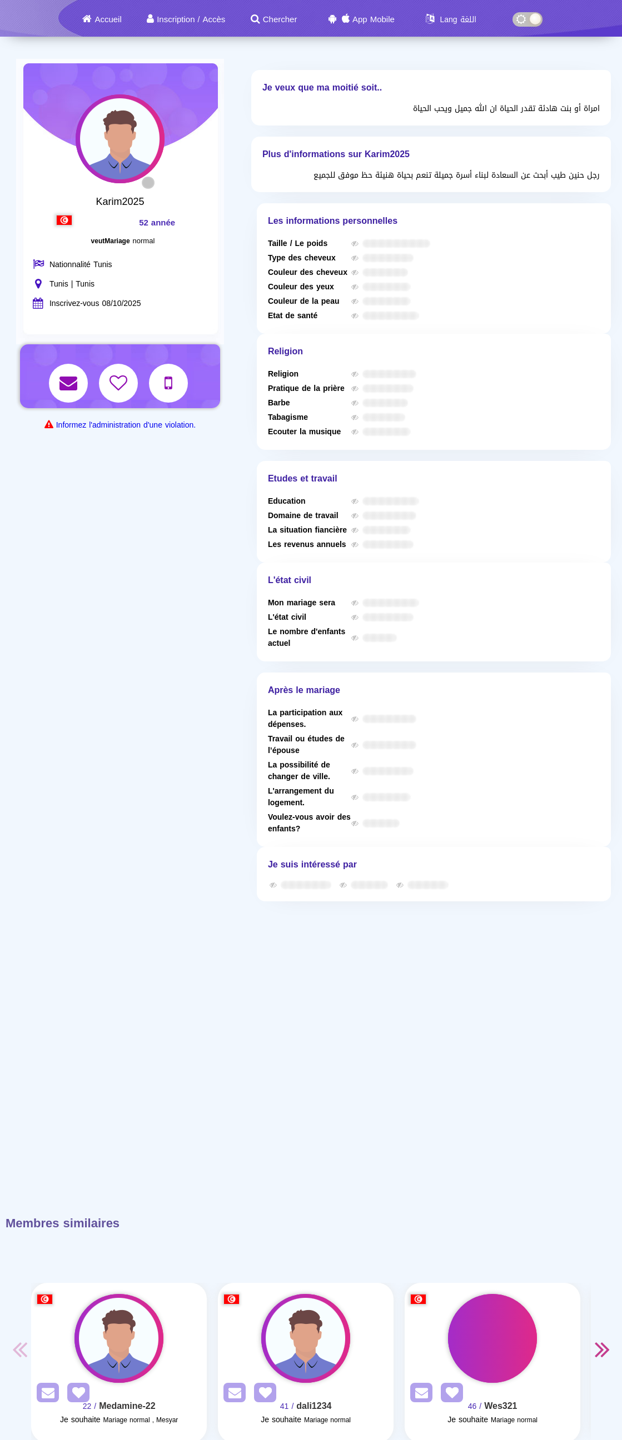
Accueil (107, 19)
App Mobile (373, 19)
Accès (213, 19)
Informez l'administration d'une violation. (126, 425)
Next (602, 1349)
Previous (20, 1349)
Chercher (280, 19)
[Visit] (119, 1338)
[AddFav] (75, 1394)
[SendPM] (45, 1394)
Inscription (176, 19)
